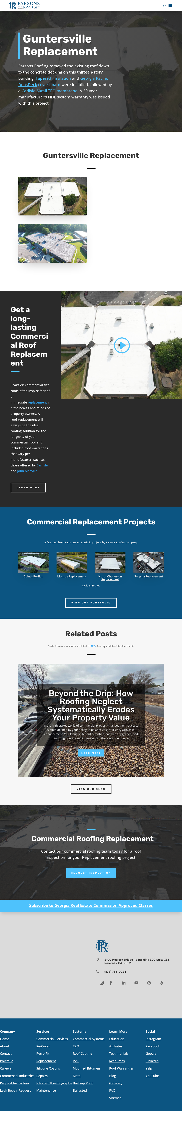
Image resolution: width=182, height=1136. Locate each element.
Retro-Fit (42, 1053)
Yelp (149, 1068)
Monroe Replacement (71, 576)
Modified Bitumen (86, 1068)
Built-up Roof (83, 1083)
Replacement (46, 1061)
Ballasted (80, 1090)
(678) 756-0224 (115, 971)
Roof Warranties (121, 1068)
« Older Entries (91, 585)
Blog (112, 1076)
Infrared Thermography (54, 1083)
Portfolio (6, 1061)
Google (151, 1053)
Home (4, 1039)
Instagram (153, 1039)
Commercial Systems (89, 1039)
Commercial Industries (17, 1076)
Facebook (153, 1046)
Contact (6, 1053)
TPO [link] (93, 646)
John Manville (27, 471)
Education (116, 1039)
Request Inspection (91, 872)
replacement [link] (37, 402)
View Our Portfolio (91, 602)
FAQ (112, 1090)
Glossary (115, 1083)
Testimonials (118, 1053)
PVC (76, 1061)
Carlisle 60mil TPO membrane (49, 90)
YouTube (152, 1076)
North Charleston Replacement (110, 577)
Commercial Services (52, 1039)
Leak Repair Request (15, 1090)
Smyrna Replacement (148, 576)
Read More (91, 752)
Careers (6, 1068)
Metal (77, 1076)
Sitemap (115, 1098)
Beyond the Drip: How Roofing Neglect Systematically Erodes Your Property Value (91, 705)
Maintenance (46, 1090)
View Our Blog (91, 789)
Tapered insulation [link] (53, 78)
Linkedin (152, 1061)
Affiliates (115, 1046)
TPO (76, 1046)
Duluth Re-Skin (33, 576)
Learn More (28, 487)
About (4, 1046)
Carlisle (42, 465)
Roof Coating (82, 1053)
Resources (117, 1061)
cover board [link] (49, 84)
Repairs (42, 1076)
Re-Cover (43, 1046)
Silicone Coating (48, 1068)
